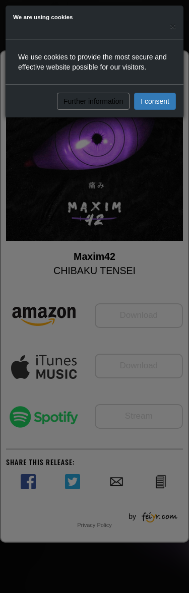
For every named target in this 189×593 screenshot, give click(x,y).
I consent (155, 101)
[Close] (173, 26)
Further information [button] (93, 101)
